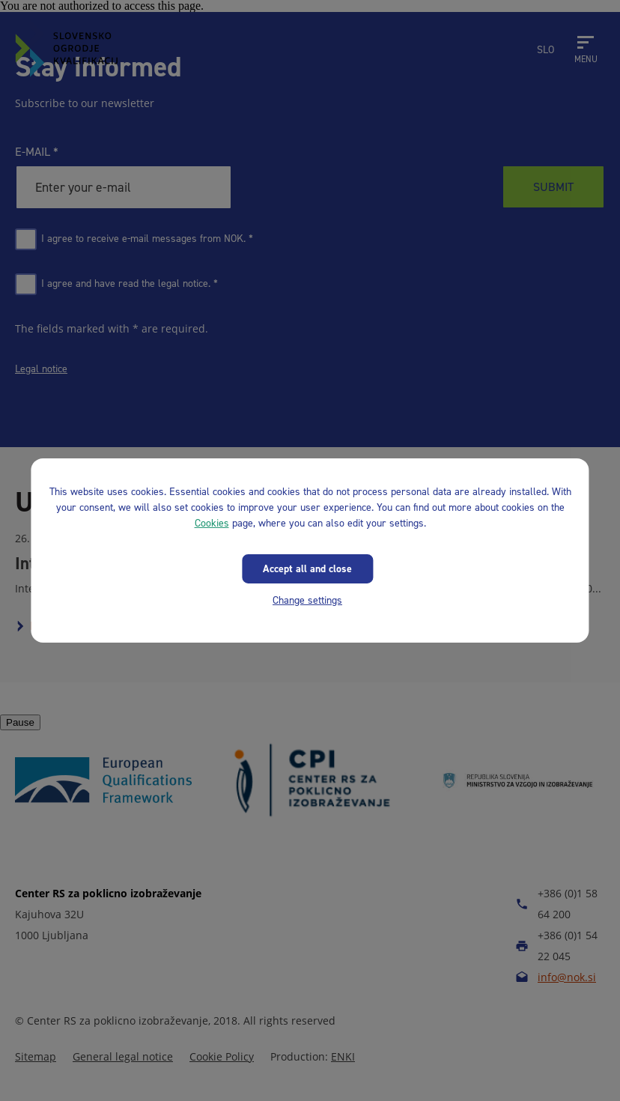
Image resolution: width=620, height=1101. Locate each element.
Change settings (307, 600)
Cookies (212, 523)
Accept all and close (307, 569)
